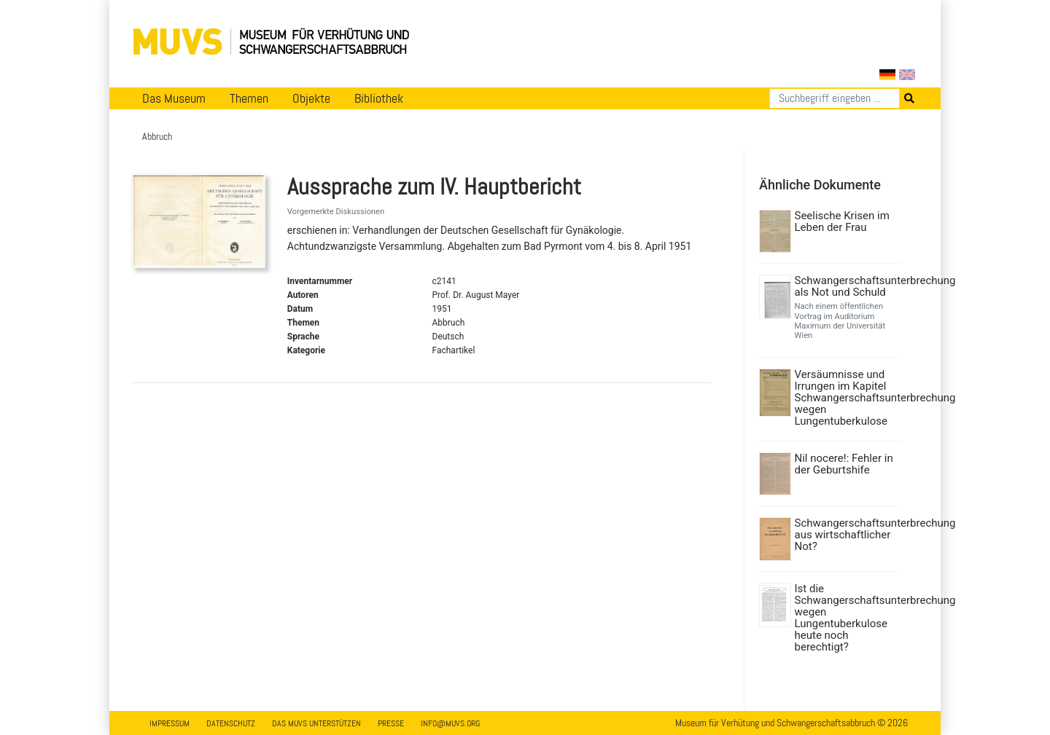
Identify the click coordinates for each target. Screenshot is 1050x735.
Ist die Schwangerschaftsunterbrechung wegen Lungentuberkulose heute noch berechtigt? (846, 618)
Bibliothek (378, 98)
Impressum (169, 723)
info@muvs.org (450, 723)
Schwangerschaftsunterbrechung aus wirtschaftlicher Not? (846, 534)
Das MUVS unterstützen (316, 723)
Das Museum (174, 98)
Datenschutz (230, 723)
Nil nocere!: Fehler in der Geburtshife (844, 464)
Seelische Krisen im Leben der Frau (842, 221)
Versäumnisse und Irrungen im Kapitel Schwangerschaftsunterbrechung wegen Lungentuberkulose (846, 398)
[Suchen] (834, 98)
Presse (391, 723)
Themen (249, 98)
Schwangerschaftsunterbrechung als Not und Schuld (846, 286)
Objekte (311, 98)
